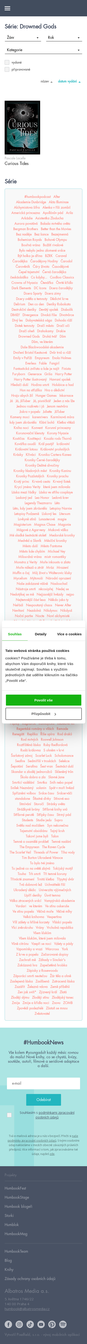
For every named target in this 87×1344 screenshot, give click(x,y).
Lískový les (49, 513)
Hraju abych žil (22, 395)
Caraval (61, 255)
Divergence (30, 315)
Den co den (36, 304)
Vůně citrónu (20, 943)
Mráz (50, 567)
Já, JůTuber (23, 401)
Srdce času (46, 793)
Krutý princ (21, 481)
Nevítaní (18, 610)
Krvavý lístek (62, 481)
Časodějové (60, 266)
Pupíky (14, 723)
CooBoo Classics (62, 277)
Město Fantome (51, 546)
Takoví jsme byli (37, 836)
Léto (57, 503)
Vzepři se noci (41, 943)
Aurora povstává (26, 223)
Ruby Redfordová (55, 745)
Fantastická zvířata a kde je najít (36, 368)
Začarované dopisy (54, 954)
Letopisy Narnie (61, 508)
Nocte (39, 616)
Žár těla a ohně (60, 976)
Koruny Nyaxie (57, 433)
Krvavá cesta (41, 481)
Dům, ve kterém (42, 341)
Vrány (40, 927)
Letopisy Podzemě (26, 513)
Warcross (52, 949)
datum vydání (70, 81)
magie (62, 519)
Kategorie (43, 50)
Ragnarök (29, 723)
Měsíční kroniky (55, 540)
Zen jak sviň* (27, 992)
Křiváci (31, 454)
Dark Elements (21, 288)
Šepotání (17, 766)
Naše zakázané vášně (32, 583)
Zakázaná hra (27, 965)
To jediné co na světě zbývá (31, 868)
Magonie (64, 524)
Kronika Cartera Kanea (55, 454)
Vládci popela (62, 922)
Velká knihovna (33, 917)
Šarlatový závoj (21, 755)
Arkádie (26, 218)
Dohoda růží (63, 320)
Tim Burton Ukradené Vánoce (42, 857)
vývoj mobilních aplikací (61, 1335)
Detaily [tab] (41, 634)
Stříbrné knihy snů (54, 809)
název (47, 81)
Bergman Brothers (25, 229)
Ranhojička (46, 723)
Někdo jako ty (58, 599)
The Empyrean (29, 847)
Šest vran (46, 766)
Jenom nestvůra (57, 406)
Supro (58, 820)
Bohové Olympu (56, 239)
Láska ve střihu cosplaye (56, 492)
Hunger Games (46, 395)
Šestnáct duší (64, 766)
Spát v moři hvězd (61, 788)
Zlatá (63, 992)
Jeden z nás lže (64, 401)
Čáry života (41, 266)
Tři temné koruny (55, 874)
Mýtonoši (36, 578)
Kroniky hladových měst (30, 470)
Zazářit (20, 986)
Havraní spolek (60, 379)
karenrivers (40, 417)
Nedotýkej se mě (22, 594)
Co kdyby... (39, 277)
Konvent (37, 427)
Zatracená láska (63, 981)
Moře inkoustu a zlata (55, 562)
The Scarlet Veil (20, 852)
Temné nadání (61, 841)
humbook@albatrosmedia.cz (27, 1308)
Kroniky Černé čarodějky (42, 460)
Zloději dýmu (20, 997)
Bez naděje (24, 234)
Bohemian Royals (30, 239)
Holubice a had (63, 384)
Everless (30, 363)
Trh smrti (35, 874)
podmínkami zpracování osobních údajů (54, 1114)
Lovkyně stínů (27, 519)
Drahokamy (45, 331)
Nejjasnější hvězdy (50, 594)
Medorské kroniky (62, 535)
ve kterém (35, 906)
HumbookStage (17, 1197)
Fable (43, 363)
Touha (22, 874)
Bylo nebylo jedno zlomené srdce (42, 250)
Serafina (31, 766)
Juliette (47, 411)
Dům (63, 336)
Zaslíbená (42, 981)
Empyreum (42, 358)
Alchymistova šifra (27, 207)
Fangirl (54, 363)
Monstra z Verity (25, 562)
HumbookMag (16, 1234)
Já (11, 401)
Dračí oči (63, 325)
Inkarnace (66, 395)
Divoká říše (49, 315)
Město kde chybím (32, 551)
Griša (48, 374)
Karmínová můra (62, 417)
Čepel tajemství (28, 272)
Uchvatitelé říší (55, 884)
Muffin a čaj (21, 573)
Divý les (17, 320)
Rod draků (64, 734)
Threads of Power (46, 852)
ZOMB (68, 1002)
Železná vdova (37, 986)
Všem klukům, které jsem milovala (42, 938)
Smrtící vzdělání (23, 782)
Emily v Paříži (22, 358)
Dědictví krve (59, 298)
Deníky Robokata (59, 304)
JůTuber (60, 411)
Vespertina (54, 917)
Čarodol (66, 261)
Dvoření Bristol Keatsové (30, 352)
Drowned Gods (29, 336)
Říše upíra (47, 734)
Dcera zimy (53, 293)
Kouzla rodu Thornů (57, 438)
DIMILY (15, 315)
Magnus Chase (44, 524)
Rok (64, 37)
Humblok (12, 1225)
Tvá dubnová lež (30, 884)
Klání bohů (46, 422)
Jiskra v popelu (29, 411)
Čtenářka (46, 282)
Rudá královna (30, 750)
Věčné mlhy (64, 911)
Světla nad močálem (30, 825)
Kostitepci (34, 438)
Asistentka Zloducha (49, 218)
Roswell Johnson (52, 739)
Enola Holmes (61, 358)
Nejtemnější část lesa (30, 599)
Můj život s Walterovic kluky (52, 573)
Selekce (64, 761)
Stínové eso (61, 798)
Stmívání (25, 804)
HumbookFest (15, 1188)
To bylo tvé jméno (42, 863)
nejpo (70, 594)
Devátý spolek (48, 309)
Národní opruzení (58, 578)
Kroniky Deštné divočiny (42, 465)
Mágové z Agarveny (30, 530)
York (65, 949)
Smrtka (42, 782)
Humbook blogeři (18, 1206)
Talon (54, 836)
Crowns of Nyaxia (24, 282)
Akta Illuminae (58, 202)
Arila (69, 212)
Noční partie (24, 616)
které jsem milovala (56, 487)
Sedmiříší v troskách (42, 761)
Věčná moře (45, 911)
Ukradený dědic (24, 890)
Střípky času (45, 814)
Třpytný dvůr (65, 879)
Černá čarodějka (54, 272)
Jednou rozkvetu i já (30, 406)
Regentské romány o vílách (35, 728)
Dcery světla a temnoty (31, 298)
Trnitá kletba (45, 879)
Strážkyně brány (28, 809)
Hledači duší (19, 384)
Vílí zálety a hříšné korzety (31, 922)
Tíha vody (68, 852)
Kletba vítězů (66, 422)
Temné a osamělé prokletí (31, 841)
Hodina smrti (40, 384)
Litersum (64, 513)
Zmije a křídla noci (36, 1002)
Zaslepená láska (21, 981)
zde (52, 1154)
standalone (22, 798)
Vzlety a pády (63, 943)
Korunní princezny (58, 427)
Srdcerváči (64, 793)
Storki (9, 1216)
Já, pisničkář (42, 401)
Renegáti (18, 734)
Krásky (18, 454)
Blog (8, 1260)
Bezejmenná (59, 234)
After (56, 196)
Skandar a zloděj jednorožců (31, 771)
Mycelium (20, 578)
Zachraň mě (27, 960)
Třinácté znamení (22, 879)
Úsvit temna (52, 895)
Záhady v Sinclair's (52, 960)
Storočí (39, 804)
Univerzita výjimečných (55, 890)
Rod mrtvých (29, 739)
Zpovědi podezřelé (30, 1008)
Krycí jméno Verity (27, 487)
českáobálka (19, 277)
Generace (35, 374)
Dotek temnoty (24, 325)
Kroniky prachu (57, 476)
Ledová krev (60, 497)
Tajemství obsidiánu (33, 831)
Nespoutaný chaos (39, 605)
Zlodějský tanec (63, 997)
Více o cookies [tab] (69, 634)
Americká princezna (25, 212)
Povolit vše (43, 700)
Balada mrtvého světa (55, 223)
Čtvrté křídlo (64, 282)
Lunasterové (47, 519)
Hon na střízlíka (31, 390)
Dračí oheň (26, 331)
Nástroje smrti (26, 589)
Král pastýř (46, 444)
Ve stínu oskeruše (57, 906)
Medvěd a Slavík (29, 540)
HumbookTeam (16, 1251)
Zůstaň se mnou (57, 1008)
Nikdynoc (51, 610)
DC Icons (40, 288)
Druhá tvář (49, 336)
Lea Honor (42, 497)
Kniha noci (21, 427)
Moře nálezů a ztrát (29, 567)
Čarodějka (19, 261)
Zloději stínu (40, 997)
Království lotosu (26, 449)
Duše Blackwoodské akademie (42, 347)
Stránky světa (56, 804)
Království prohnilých (54, 449)
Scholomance (64, 755)
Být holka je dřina (30, 255)
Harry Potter (63, 374)
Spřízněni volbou (24, 793)
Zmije (16, 1002)
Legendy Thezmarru (38, 503)
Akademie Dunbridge (31, 202)
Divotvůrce (66, 315)
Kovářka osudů (25, 444)
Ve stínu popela (23, 911)
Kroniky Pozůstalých (30, 476)
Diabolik (67, 309)
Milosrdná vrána (30, 556)
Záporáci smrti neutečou (30, 976)
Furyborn (18, 374)
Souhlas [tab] (15, 634)
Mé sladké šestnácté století (28, 535)
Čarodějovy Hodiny (44, 261)
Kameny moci (19, 417)
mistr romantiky (55, 556)
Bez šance (41, 234)
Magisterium (22, 524)
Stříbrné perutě (23, 814)
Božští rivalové (53, 245)
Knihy (9, 1270)
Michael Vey (56, 551)
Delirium (19, 304)
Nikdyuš (66, 610)
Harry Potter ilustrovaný (30, 379)
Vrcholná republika (60, 927)
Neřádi (18, 605)
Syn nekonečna (57, 825)
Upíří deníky (33, 895)
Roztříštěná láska (29, 745)
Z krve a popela (27, 954)
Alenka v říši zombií (56, 207)
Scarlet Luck (43, 755)
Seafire (20, 761)
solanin (41, 788)
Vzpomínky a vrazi (29, 949)
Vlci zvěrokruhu (22, 927)
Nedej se (62, 589)
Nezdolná (34, 610)
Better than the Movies (56, 229)
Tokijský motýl (63, 868)
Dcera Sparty (33, 293)
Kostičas (19, 438)
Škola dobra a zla (32, 777)
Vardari (21, 906)
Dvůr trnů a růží (60, 352)
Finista (66, 368)
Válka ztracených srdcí (25, 900)
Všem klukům (42, 933)
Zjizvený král (48, 992)
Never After (63, 605)
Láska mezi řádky (24, 492)
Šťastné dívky (42, 798)
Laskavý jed (24, 497)
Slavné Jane (56, 777)
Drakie (60, 331)
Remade (62, 728)
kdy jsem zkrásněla (23, 422)
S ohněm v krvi (53, 750)
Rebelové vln (65, 723)
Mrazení (62, 567)
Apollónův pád (53, 212)
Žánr (23, 37)
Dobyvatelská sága (39, 320)
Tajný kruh (57, 831)
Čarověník (23, 266)
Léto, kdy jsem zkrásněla (30, 508)
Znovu (56, 1002)
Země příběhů (60, 986)
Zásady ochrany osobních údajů (30, 1279)
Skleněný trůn (64, 771)
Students (27, 820)
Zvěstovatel (42, 1013)
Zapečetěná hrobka (53, 965)
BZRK (49, 255)
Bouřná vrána (30, 245)
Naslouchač (59, 583)
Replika (32, 734)
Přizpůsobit (43, 714)
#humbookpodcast (37, 196)
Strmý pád (64, 814)
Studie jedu (44, 820)
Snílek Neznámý (21, 788)
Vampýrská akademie (59, 900)
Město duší (30, 546)
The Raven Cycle (53, 847)
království (63, 444)
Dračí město (45, 325)
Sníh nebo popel (61, 782)
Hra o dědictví (54, 390)
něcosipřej (46, 589)
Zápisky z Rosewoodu (42, 970)
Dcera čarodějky (61, 288)
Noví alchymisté (58, 616)
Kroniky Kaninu (60, 470)
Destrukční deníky (24, 309)
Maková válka (58, 530)
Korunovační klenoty (30, 433)
